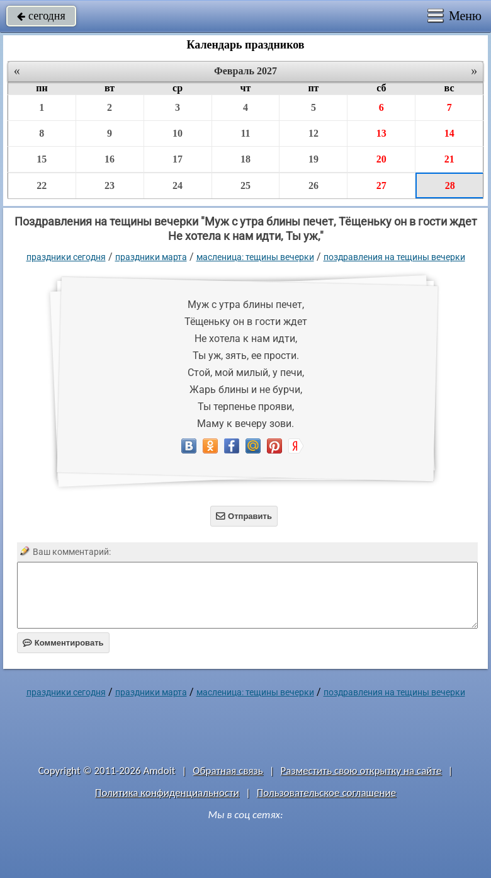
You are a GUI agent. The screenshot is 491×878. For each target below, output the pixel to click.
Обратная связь (228, 770)
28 (450, 185)
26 (313, 185)
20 (381, 159)
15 (42, 159)
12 (313, 133)
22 (42, 185)
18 (245, 159)
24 (177, 185)
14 (449, 133)
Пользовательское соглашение (326, 792)
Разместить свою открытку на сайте (361, 770)
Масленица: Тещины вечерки (255, 257)
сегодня (41, 15)
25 (245, 185)
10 (177, 133)
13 (381, 133)
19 (313, 159)
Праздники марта (151, 257)
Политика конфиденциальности (167, 792)
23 (109, 185)
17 (177, 159)
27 (381, 185)
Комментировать (63, 642)
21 (449, 159)
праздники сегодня (66, 257)
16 (109, 159)
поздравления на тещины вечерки (394, 257)
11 (245, 133)
